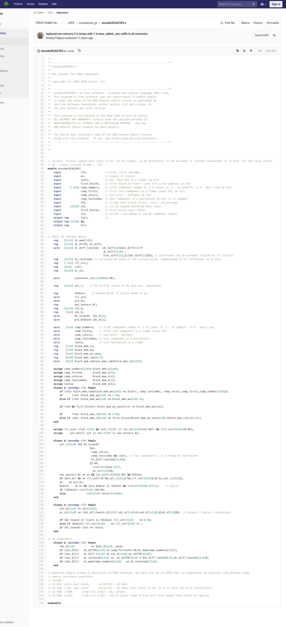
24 (53, 145)
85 (53, 376)
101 (53, 436)
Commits (13, 48)
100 (53, 432)
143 (53, 595)
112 (53, 478)
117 (53, 497)
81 (53, 361)
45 (53, 225)
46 (53, 228)
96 (53, 417)
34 (53, 183)
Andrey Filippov (68, 38)
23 (53, 141)
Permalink (274, 22)
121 (53, 512)
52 (53, 251)
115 (53, 489)
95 (53, 413)
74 (53, 334)
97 (53, 421)
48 (53, 236)
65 (53, 300)
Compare (13, 85)
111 (53, 474)
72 (53, 327)
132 (53, 553)
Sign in (276, 4)
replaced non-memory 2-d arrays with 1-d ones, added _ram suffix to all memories (110, 33)
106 (53, 455)
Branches (13, 56)
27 (53, 157)
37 (53, 194)
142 (53, 591)
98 (53, 425)
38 (53, 198)
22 (53, 138)
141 (53, 587)
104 (53, 447)
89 (53, 391)
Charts (12, 92)
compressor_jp (101, 22)
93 (53, 406)
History (259, 22)
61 (53, 285)
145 (53, 602)
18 (53, 123)
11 (53, 96)
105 (53, 451)
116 (53, 493)
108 (53, 463)
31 (53, 172)
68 (53, 311)
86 (53, 379)
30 (53, 168)
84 (53, 372)
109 (53, 466)
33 (53, 179)
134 (53, 561)
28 (53, 160)
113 (53, 481)
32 (53, 175)
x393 (85, 22)
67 (53, 308)
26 (53, 153)
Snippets (43, 4)
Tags (11, 63)
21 (53, 134)
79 (53, 353)
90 (53, 395)
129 (53, 542)
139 (53, 580)
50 (53, 243)
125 (53, 527)
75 (53, 338)
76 (53, 342)
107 (53, 459)
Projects (18, 4)
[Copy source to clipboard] (239, 51)
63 (53, 293)
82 (53, 364)
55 (53, 262)
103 (53, 444)
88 (53, 387)
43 (53, 217)
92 (53, 402)
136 (53, 568)
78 (53, 349)
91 (53, 398)
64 (53, 296)
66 (53, 304)
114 (53, 485)
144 (53, 599)
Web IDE (272, 50)
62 (53, 289)
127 (53, 534)
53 (53, 255)
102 (53, 440)
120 (53, 508)
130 (53, 546)
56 (53, 266)
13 (53, 104)
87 (53, 383)
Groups (31, 4)
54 (53, 259)
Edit (261, 50)
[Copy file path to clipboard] (92, 51)
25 (53, 149)
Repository (76, 12)
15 (53, 111)
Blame (247, 22)
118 (53, 500)
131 (53, 549)
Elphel (52, 12)
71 (53, 323)
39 (53, 202)
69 (53, 315)
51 (53, 247)
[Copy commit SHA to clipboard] (275, 35)
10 (53, 92)
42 (53, 213)
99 (53, 429)
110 (53, 470)
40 (53, 206)
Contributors (15, 70)
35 (53, 187)
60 (53, 281)
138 (53, 576)
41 (53, 209)
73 (53, 330)
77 (53, 345)
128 (53, 538)
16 (53, 115)
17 (53, 119)
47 (53, 232)
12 (53, 100)
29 (53, 164)
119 (53, 504)
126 (53, 531)
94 (53, 410)
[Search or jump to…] (237, 4)
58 (53, 274)
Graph (11, 78)
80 (53, 357)
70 (53, 319)
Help (54, 4)
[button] (21, 622)
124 (53, 523)
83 (53, 368)
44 (53, 221)
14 (53, 107)
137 (53, 572)
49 (53, 240)
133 (53, 557)
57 (53, 270)
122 (53, 515)
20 (53, 130)
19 (53, 126)
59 (53, 277)
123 (53, 519)
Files (11, 41)
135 (53, 565)
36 (53, 191)
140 (53, 583)
